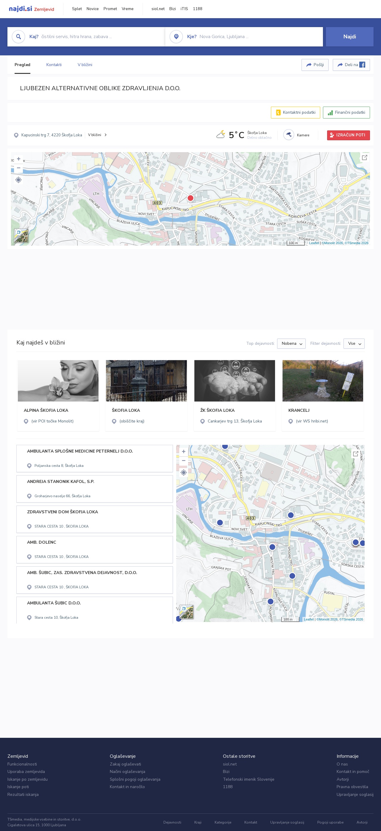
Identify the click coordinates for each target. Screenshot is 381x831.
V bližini (85, 65)
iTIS (184, 9)
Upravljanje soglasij (355, 794)
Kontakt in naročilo (127, 787)
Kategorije (223, 822)
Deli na (355, 65)
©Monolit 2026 (332, 243)
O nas (342, 764)
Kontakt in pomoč (353, 771)
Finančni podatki (350, 112)
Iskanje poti (18, 787)
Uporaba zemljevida (26, 771)
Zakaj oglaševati (125, 764)
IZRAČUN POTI (350, 135)
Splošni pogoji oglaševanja (135, 779)
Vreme (128, 9)
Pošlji (319, 65)
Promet (110, 9)
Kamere (303, 135)
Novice (93, 9)
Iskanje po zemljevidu (27, 779)
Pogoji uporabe (330, 822)
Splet (77, 9)
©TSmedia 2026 (356, 243)
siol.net (158, 9)
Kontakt (250, 822)
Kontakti (53, 65)
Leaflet (314, 243)
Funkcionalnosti (22, 764)
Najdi (349, 36)
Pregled (22, 65)
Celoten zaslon (364, 157)
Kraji (198, 822)
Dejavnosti (172, 822)
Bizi (172, 9)
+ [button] (19, 159)
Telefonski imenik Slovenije (248, 779)
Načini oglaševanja (127, 771)
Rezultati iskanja (23, 794)
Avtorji (343, 779)
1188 (197, 9)
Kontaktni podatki (299, 112)
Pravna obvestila (352, 787)
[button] (18, 179)
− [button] (19, 168)
